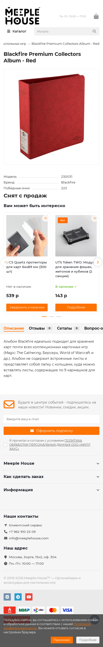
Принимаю (62, 640)
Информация (51, 489)
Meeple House (51, 463)
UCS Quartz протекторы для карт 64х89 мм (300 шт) (26, 266)
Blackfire (68, 182)
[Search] (67, 31)
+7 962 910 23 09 (22, 532)
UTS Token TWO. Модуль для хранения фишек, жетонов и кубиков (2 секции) (76, 269)
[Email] (51, 419)
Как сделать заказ (51, 476)
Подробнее (88, 640)
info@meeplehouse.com (29, 538)
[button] (5, 262)
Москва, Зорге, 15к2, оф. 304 (33, 557)
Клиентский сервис (25, 525)
